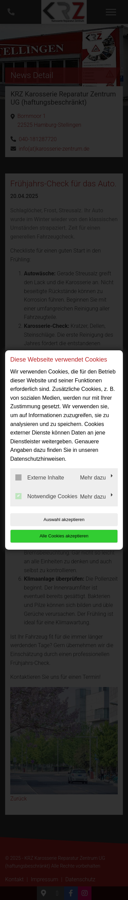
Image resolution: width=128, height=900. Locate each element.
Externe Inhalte (39, 477)
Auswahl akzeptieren (64, 519)
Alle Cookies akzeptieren (64, 535)
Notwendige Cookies (46, 496)
